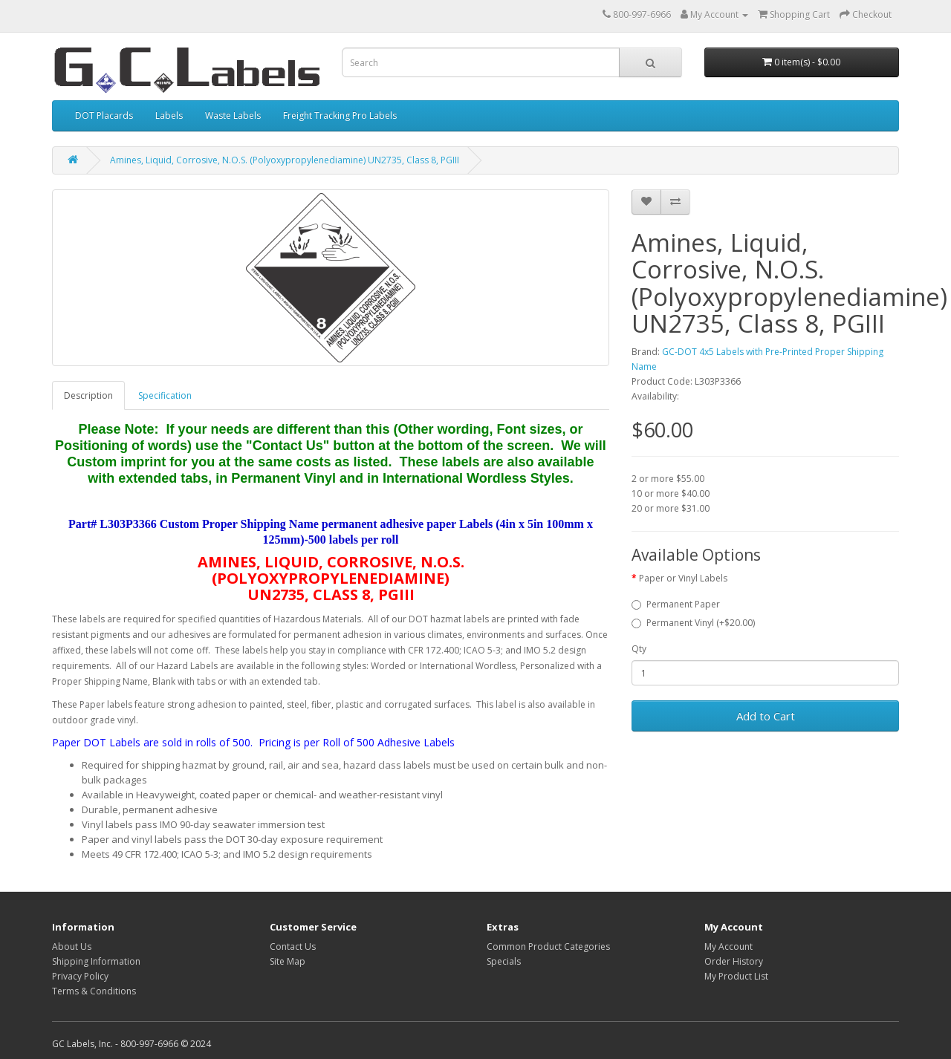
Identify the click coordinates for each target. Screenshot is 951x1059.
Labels (169, 115)
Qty (639, 648)
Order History (733, 961)
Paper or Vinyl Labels (683, 578)
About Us (71, 946)
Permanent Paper (676, 604)
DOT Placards (104, 115)
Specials (504, 961)
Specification (165, 395)
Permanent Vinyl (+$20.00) (693, 622)
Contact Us (293, 946)
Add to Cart (765, 715)
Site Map (287, 961)
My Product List (736, 976)
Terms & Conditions (94, 991)
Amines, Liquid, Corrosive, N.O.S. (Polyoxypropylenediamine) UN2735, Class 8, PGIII (284, 160)
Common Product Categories (548, 946)
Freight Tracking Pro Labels (340, 115)
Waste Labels (233, 115)
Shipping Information (96, 961)
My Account (728, 946)
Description (88, 395)
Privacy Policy (80, 976)
